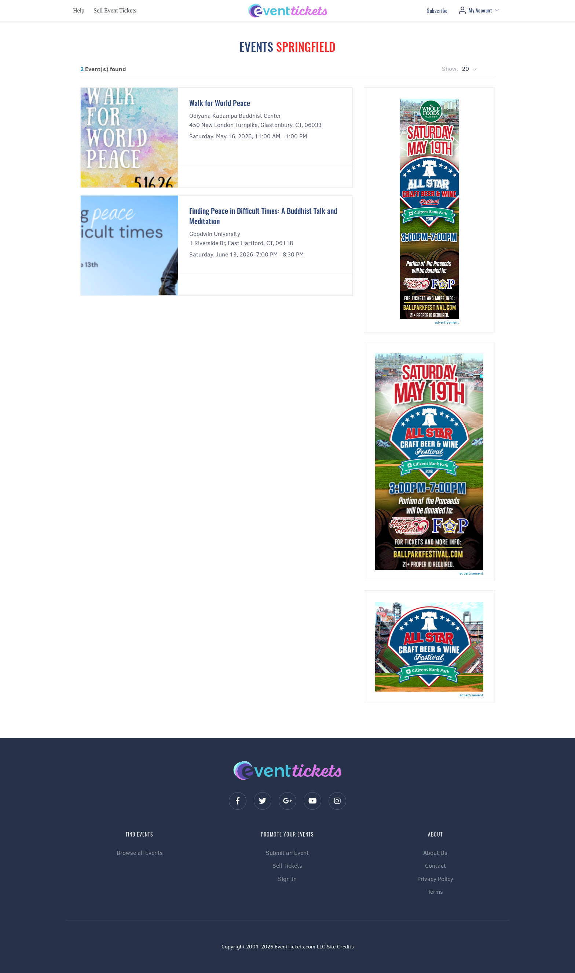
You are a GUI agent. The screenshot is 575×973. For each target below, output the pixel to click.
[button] (77, 10)
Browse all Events (140, 853)
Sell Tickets (287, 866)
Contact (435, 866)
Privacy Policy (435, 879)
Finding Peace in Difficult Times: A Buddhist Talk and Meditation (263, 217)
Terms (435, 892)
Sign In (287, 879)
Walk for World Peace (219, 103)
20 (466, 69)
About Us (435, 853)
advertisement (447, 322)
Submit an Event (287, 853)
